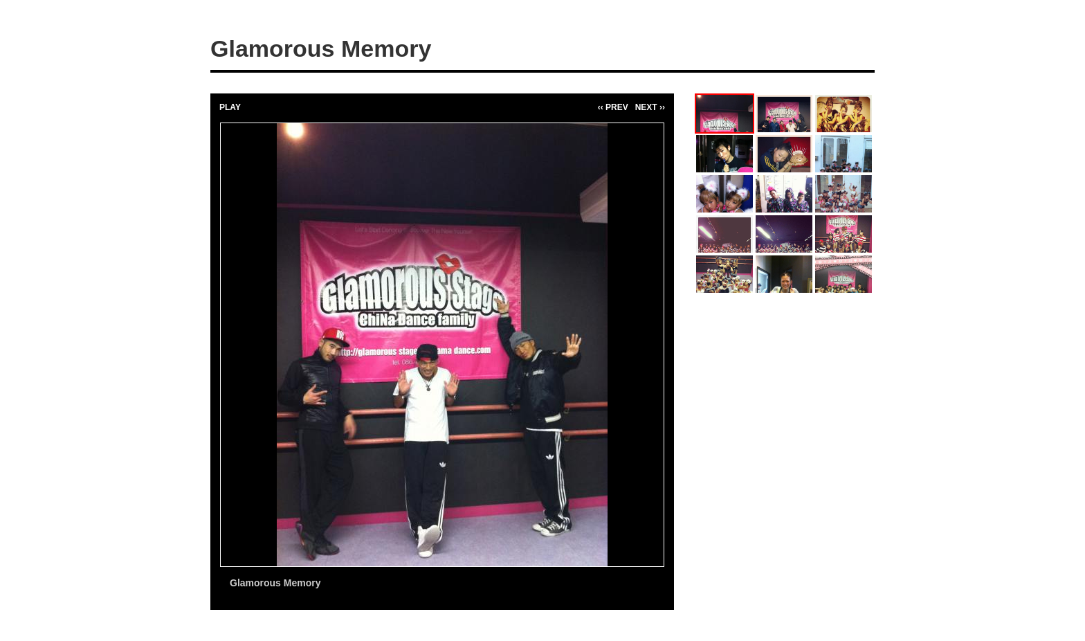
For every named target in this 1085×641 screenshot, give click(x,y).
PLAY (230, 107)
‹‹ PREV (613, 107)
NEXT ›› (650, 107)
